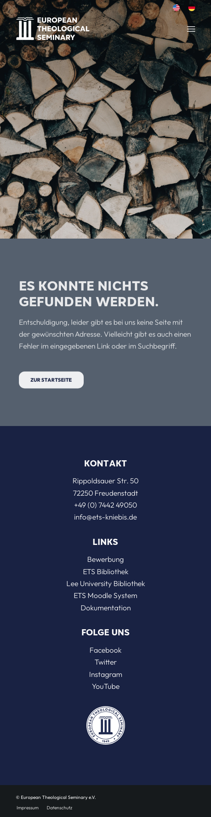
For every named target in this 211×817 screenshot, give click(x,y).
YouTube (106, 686)
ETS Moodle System (105, 595)
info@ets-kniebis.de (105, 516)
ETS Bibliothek (105, 571)
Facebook (105, 650)
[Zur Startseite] (51, 391)
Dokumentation (106, 607)
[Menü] (191, 29)
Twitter (106, 662)
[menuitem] (176, 8)
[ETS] (80, 26)
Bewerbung (105, 559)
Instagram (105, 674)
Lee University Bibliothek (105, 583)
